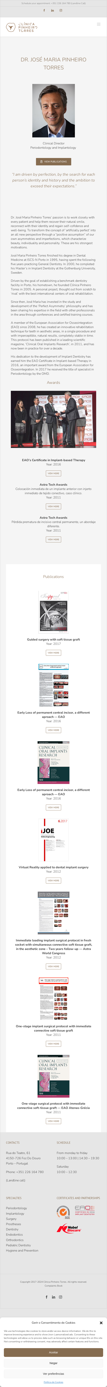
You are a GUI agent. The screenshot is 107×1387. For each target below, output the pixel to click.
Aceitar (53, 1352)
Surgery (11, 1219)
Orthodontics (15, 1240)
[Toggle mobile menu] (99, 24)
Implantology (15, 1214)
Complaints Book (53, 1285)
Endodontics (14, 1235)
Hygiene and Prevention (22, 1250)
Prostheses (13, 1224)
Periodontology (16, 1208)
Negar (53, 1363)
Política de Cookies (53, 1382)
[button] (101, 1323)
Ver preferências (53, 1373)
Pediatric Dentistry (18, 1245)
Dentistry (12, 1229)
